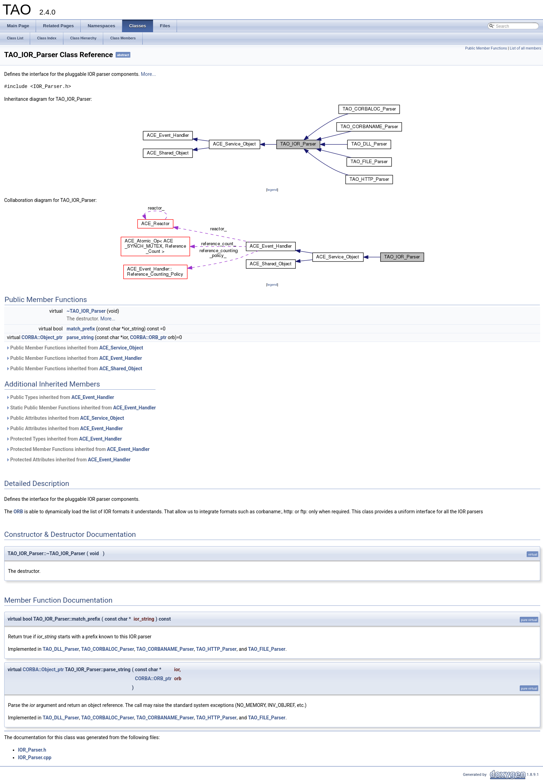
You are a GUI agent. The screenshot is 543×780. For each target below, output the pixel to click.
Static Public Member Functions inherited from (81, 407)
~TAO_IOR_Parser (86, 311)
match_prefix (80, 328)
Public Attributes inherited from (65, 418)
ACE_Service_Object (121, 348)
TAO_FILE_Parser (266, 649)
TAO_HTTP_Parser (216, 649)
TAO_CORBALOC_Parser (107, 649)
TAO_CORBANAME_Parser (165, 649)
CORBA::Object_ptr (42, 337)
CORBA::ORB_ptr (148, 337)
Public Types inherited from (60, 397)
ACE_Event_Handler (120, 358)
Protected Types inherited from (64, 439)
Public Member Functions (486, 48)
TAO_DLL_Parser (61, 649)
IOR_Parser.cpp (34, 757)
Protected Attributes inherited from (68, 459)
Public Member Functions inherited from (74, 348)
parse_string (80, 337)
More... (148, 74)
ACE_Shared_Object (120, 368)
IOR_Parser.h (32, 750)
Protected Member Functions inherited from (78, 449)
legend (272, 190)
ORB (18, 511)
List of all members (525, 48)
